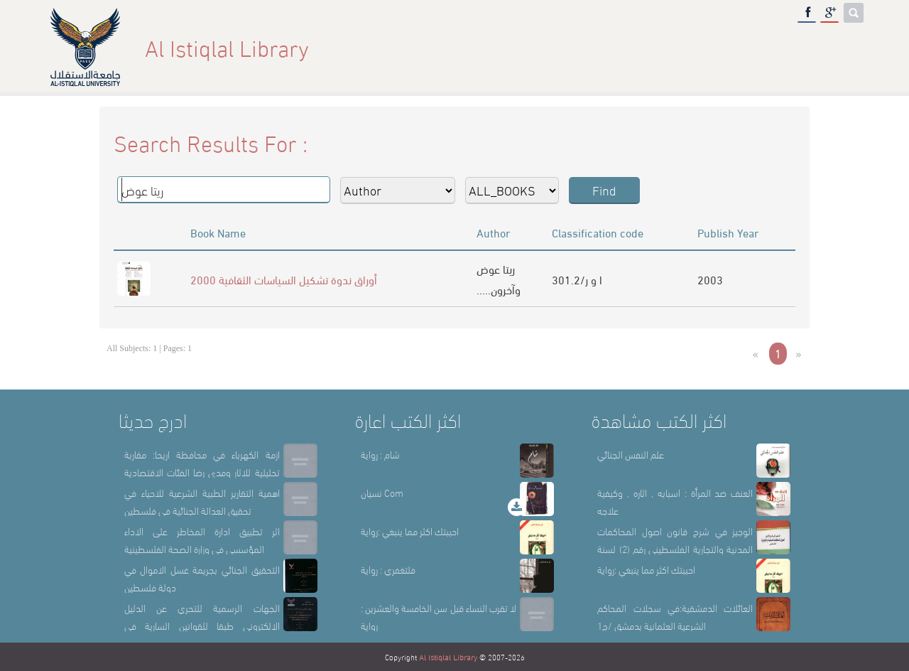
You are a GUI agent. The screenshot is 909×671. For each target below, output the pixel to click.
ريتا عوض (496, 268)
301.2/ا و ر (577, 279)
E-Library (778, 47)
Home (533, 47)
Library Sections (679, 47)
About (590, 47)
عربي (840, 47)
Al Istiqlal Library (448, 657)
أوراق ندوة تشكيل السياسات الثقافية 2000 (283, 279)
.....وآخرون (499, 289)
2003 (710, 279)
